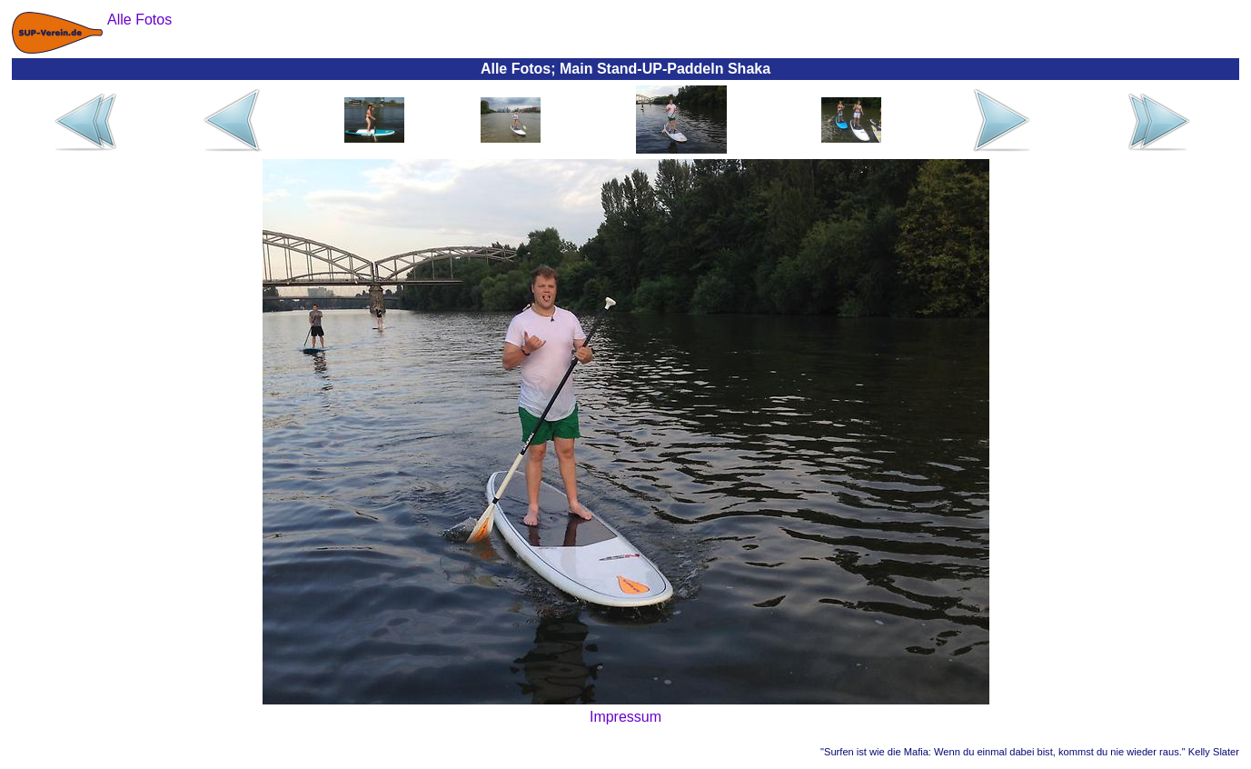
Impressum (625, 716)
